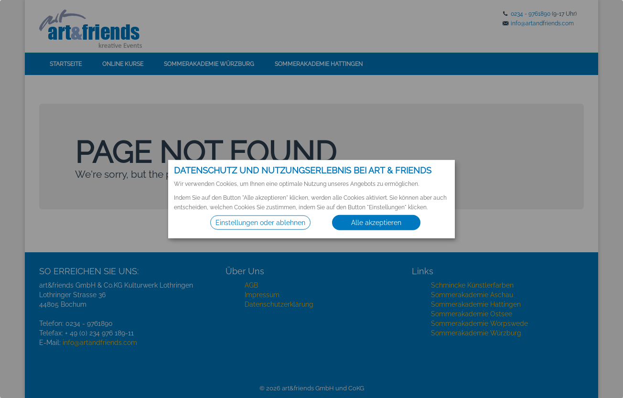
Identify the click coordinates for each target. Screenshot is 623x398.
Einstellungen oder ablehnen (260, 222)
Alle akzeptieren (376, 222)
